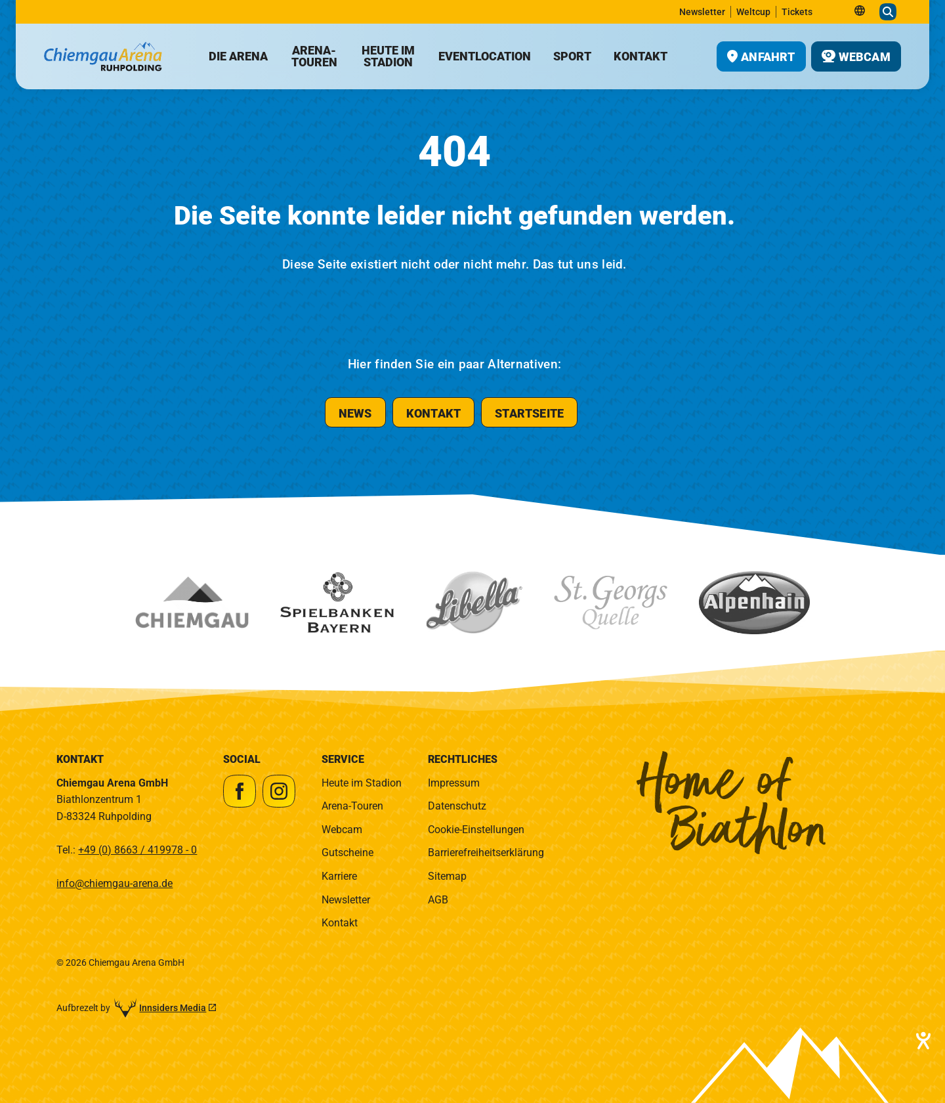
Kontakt (340, 923)
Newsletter (346, 900)
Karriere (339, 876)
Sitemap (447, 876)
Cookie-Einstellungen (476, 829)
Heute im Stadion (362, 783)
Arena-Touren (352, 806)
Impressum (454, 783)
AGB (438, 900)
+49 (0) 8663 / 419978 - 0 (137, 850)
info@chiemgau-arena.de (114, 883)
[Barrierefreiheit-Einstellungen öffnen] (922, 1040)
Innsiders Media (172, 1008)
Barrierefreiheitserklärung (486, 852)
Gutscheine (347, 852)
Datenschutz (457, 806)
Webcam (342, 829)
